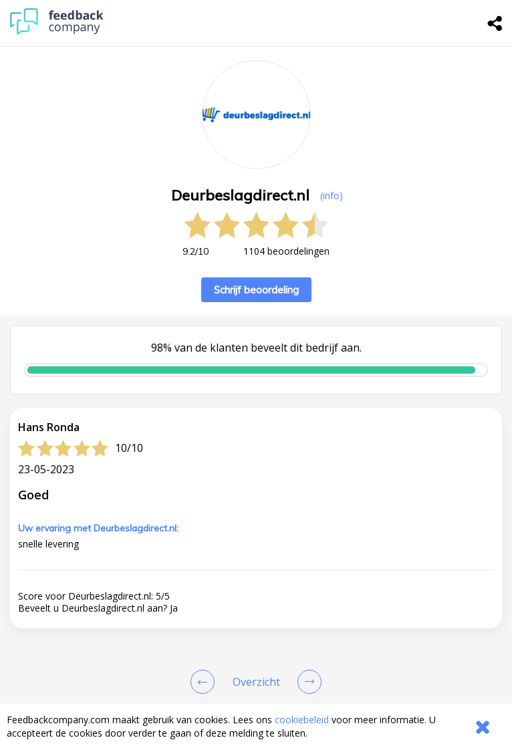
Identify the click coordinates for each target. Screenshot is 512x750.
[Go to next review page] (307, 682)
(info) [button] (331, 195)
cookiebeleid (302, 719)
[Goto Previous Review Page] (205, 682)
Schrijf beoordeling (256, 289)
